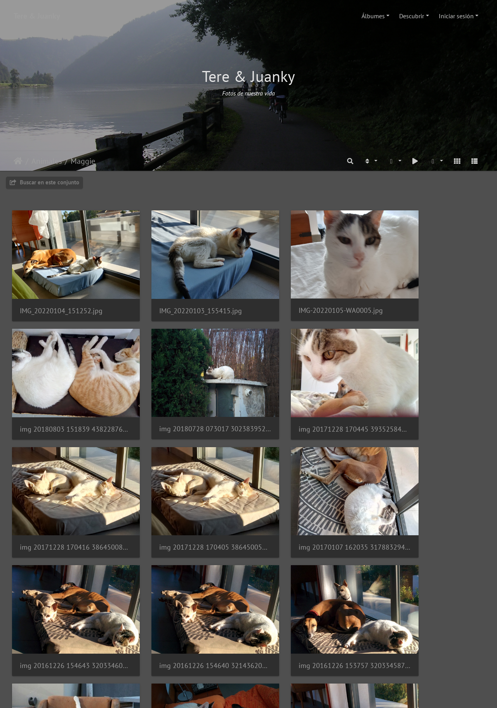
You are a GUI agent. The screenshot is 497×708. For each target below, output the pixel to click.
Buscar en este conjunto (44, 182)
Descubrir (411, 16)
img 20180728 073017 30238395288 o (67, 403)
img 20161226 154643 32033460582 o (188, 509)
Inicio (18, 161)
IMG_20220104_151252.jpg (61, 298)
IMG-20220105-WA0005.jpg (304, 297)
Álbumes (373, 16)
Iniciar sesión (456, 16)
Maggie (83, 161)
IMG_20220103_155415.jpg (182, 298)
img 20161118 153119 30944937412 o (309, 615)
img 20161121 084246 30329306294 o (188, 615)
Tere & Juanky (37, 16)
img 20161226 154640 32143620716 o (309, 509)
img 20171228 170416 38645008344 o (309, 403)
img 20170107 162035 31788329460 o (67, 509)
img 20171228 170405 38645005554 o (430, 403)
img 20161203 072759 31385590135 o (67, 625)
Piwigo (271, 695)
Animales (46, 161)
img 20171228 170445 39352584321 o (188, 403)
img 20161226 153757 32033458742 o (430, 509)
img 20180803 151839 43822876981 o (430, 298)
